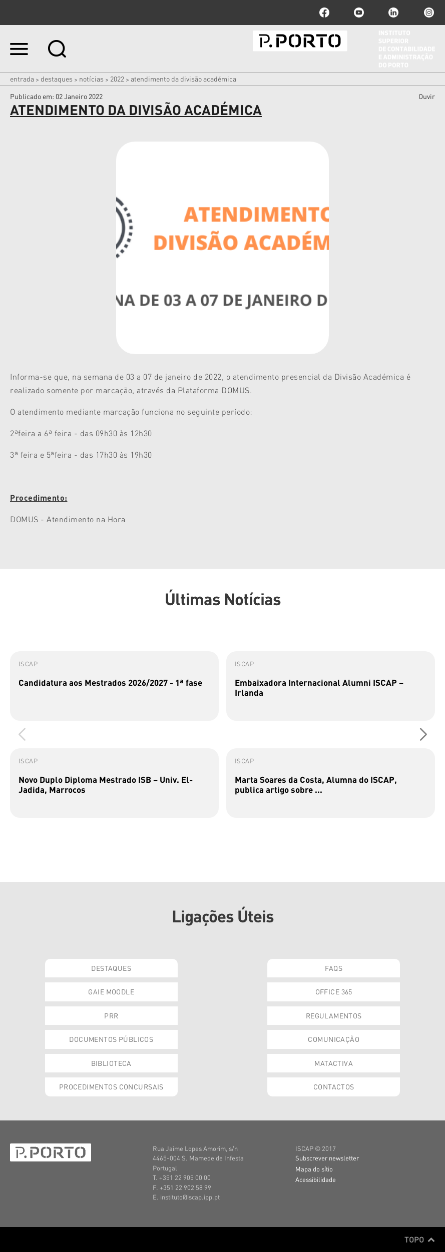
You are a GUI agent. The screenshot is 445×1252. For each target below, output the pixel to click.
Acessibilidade (315, 1179)
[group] (114, 686)
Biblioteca (111, 1062)
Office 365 (333, 991)
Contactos (333, 1086)
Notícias (91, 78)
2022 (117, 78)
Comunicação (333, 1038)
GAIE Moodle (111, 991)
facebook (324, 13)
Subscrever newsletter (327, 1157)
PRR (111, 1015)
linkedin (393, 13)
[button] (423, 734)
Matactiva (333, 1062)
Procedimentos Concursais (111, 1086)
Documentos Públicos (111, 1038)
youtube (359, 13)
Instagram (428, 13)
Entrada (22, 78)
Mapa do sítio (314, 1168)
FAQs (333, 967)
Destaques (57, 78)
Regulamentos (334, 1015)
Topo (419, 1239)
